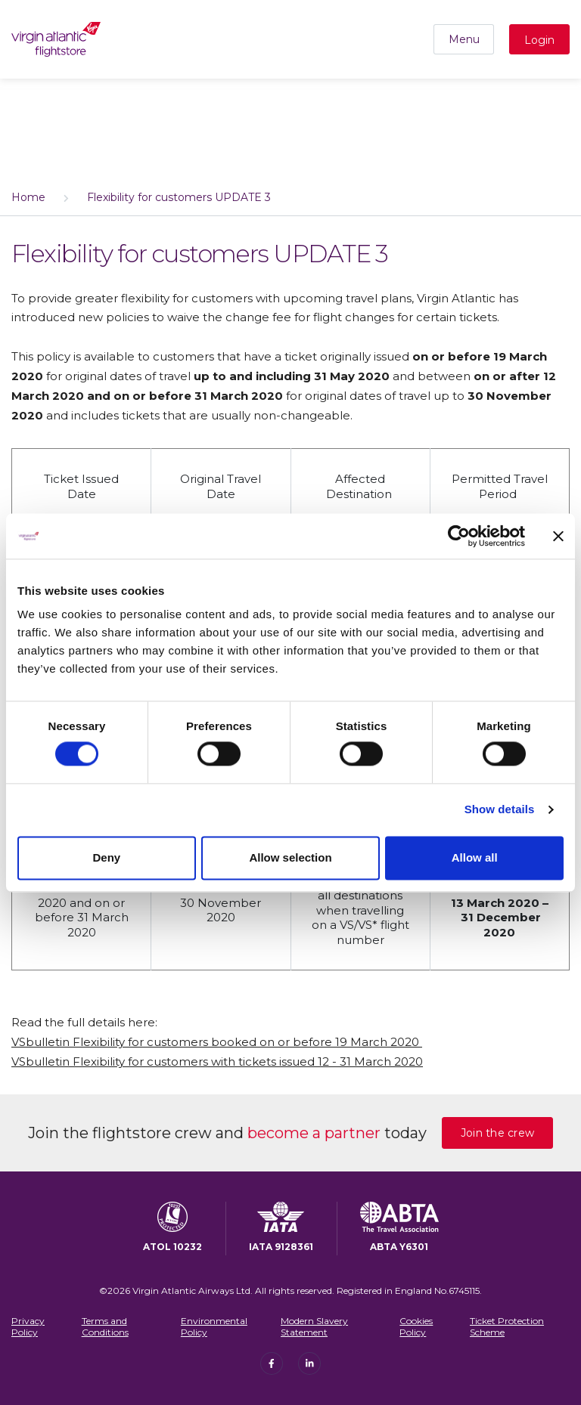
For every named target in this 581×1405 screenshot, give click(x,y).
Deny (106, 857)
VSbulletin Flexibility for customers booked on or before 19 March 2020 (216, 1042)
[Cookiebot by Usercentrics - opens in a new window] (459, 536)
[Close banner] (558, 536)
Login (539, 40)
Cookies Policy (416, 1326)
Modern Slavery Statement (314, 1326)
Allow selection (290, 857)
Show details (499, 809)
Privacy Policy (28, 1326)
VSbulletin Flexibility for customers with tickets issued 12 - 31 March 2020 (217, 1061)
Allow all (475, 857)
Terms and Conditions (105, 1326)
